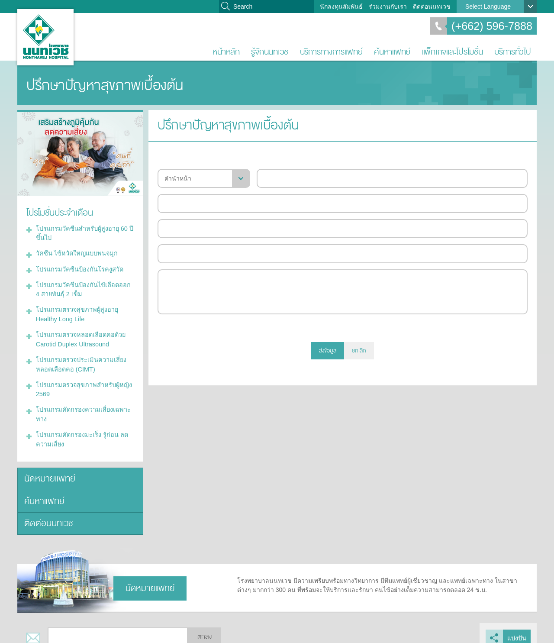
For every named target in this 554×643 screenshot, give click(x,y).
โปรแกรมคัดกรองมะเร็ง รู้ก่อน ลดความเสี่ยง (79, 432)
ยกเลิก (359, 350)
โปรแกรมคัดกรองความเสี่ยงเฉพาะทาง (81, 408)
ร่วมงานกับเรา (388, 6)
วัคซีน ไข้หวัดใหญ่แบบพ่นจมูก (75, 252)
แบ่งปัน (516, 628)
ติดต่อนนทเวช (432, 6)
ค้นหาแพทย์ (392, 51)
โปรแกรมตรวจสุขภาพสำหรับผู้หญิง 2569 (82, 384)
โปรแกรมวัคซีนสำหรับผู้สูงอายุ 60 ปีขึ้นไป (82, 232)
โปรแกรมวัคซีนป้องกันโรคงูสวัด (77, 267)
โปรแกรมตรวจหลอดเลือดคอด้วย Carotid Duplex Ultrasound (78, 335)
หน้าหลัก (226, 51)
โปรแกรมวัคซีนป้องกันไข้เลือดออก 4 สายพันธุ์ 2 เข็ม (83, 287)
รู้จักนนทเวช (269, 51)
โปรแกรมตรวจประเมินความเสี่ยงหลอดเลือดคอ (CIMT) (79, 360)
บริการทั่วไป (512, 51)
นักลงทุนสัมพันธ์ (341, 6)
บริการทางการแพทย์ (331, 51)
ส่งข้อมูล (327, 350)
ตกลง (204, 627)
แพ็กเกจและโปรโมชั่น (452, 51)
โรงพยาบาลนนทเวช (45, 37)
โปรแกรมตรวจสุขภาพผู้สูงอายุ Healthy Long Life (75, 311)
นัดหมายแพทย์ (48, 471)
